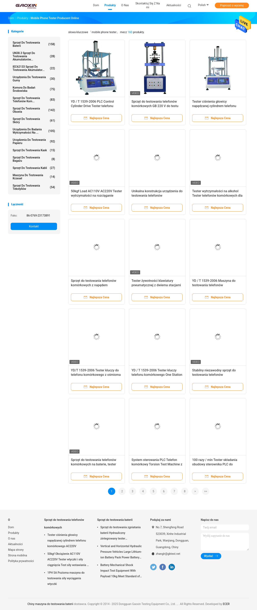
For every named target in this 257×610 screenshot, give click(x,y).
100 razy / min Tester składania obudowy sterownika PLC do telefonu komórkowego (214, 464)
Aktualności (15, 544)
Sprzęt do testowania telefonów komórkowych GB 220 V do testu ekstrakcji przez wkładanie (155, 106)
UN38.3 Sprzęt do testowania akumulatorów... (34, 56)
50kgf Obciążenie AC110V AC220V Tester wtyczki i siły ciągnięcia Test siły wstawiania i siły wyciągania (67, 560)
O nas (11, 538)
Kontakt (34, 226)
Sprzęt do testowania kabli (34, 168)
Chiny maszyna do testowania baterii (50, 604)
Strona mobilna (17, 555)
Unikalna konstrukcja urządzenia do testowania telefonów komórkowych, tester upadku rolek (157, 195)
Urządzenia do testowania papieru (34, 141)
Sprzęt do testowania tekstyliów (34, 187)
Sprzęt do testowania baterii (34, 44)
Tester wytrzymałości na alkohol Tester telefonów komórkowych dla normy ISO (217, 195)
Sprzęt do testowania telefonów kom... (34, 99)
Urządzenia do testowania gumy (34, 79)
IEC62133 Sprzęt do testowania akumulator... (34, 68)
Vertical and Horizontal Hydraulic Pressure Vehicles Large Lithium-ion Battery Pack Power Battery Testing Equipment (121, 552)
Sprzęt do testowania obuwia (34, 110)
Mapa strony (16, 549)
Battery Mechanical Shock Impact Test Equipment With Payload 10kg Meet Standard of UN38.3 (120, 571)
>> (205, 491)
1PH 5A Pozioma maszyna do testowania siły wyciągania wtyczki (66, 578)
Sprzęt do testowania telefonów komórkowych (64, 523)
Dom (11, 527)
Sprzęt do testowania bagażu (34, 159)
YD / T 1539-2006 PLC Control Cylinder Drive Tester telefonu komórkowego (92, 106)
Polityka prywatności (21, 561)
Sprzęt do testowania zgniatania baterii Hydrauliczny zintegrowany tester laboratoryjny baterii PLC (120, 533)
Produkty (13, 532)
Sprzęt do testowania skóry (34, 120)
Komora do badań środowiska (34, 89)
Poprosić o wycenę (232, 5)
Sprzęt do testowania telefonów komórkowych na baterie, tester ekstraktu (93, 464)
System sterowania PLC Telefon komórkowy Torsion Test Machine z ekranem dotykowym (157, 464)
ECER (226, 604)
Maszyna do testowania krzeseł (34, 177)
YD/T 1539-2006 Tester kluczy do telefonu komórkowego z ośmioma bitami (96, 374)
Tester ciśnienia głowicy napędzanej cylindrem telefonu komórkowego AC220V (214, 106)
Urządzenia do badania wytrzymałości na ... (34, 131)
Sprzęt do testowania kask (34, 150)
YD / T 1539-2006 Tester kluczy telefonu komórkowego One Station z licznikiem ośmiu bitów (157, 374)
